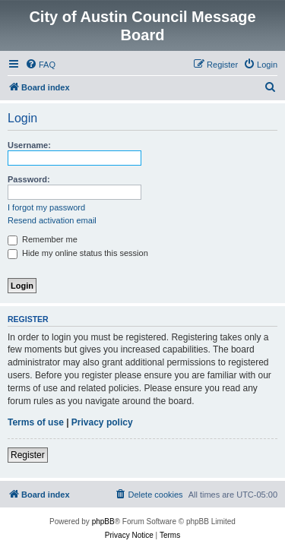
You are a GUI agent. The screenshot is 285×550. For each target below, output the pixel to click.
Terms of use (36, 422)
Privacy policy (102, 422)
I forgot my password (46, 207)
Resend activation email (52, 220)
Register (28, 455)
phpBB (103, 521)
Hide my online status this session (78, 253)
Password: (29, 179)
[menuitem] (40, 64)
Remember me (43, 239)
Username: (29, 145)
